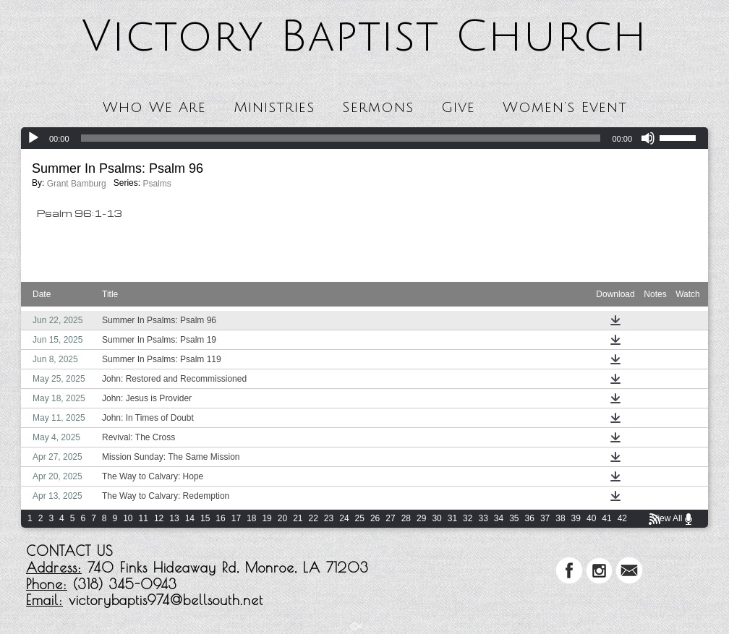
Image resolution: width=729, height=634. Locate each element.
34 (498, 518)
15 (205, 518)
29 (421, 518)
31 (452, 518)
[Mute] (648, 138)
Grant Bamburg (76, 184)
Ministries (274, 108)
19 (266, 518)
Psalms (156, 184)
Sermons (378, 108)
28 (406, 518)
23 (328, 518)
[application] (364, 138)
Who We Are (154, 108)
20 (282, 518)
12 (158, 518)
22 (313, 518)
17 (236, 518)
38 (560, 518)
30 (436, 518)
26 (375, 518)
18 (251, 518)
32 (467, 518)
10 (127, 518)
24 (344, 518)
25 (359, 518)
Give (458, 108)
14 (190, 518)
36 (529, 518)
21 (297, 518)
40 (591, 518)
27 (390, 518)
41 (606, 518)
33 (482, 518)
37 (545, 518)
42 (622, 518)
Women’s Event (565, 108)
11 (143, 518)
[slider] (341, 138)
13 (174, 518)
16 (220, 518)
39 (576, 518)
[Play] (33, 138)
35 (514, 518)
